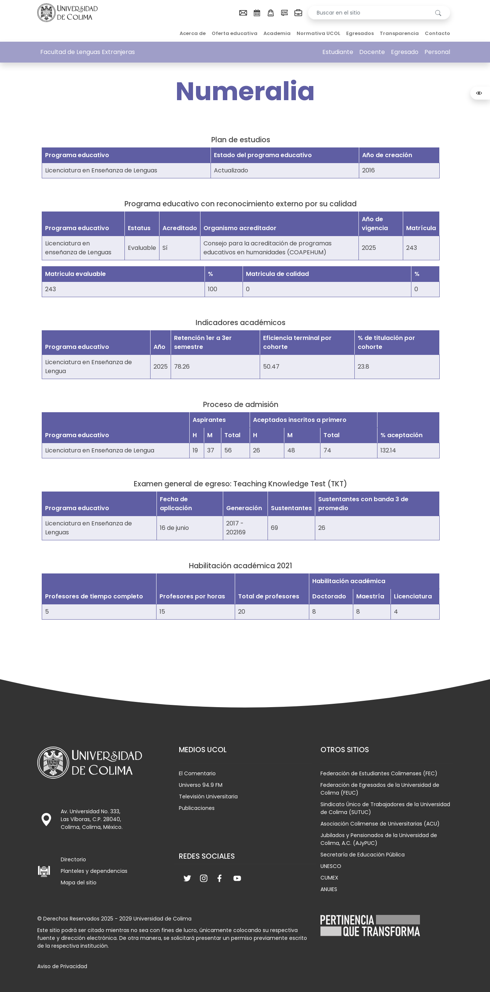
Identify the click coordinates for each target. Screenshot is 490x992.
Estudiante (337, 52)
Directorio (73, 859)
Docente (372, 52)
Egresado (404, 52)
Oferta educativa (234, 33)
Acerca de (193, 33)
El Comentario (197, 773)
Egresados (360, 33)
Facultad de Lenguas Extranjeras (87, 52)
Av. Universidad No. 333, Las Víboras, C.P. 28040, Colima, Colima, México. (92, 819)
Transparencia (399, 33)
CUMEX (329, 877)
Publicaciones (197, 808)
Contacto (437, 33)
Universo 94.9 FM (200, 785)
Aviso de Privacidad (62, 966)
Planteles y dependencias (94, 871)
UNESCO (330, 866)
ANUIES (328, 889)
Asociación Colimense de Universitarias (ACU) (380, 823)
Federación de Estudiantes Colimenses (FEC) (378, 773)
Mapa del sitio (79, 882)
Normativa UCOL (318, 33)
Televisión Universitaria (208, 796)
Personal (437, 52)
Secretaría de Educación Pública (362, 854)
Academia (277, 33)
